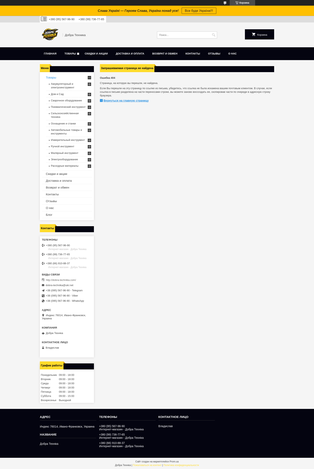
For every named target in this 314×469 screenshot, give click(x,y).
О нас (232, 53)
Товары (70, 53)
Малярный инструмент (64, 152)
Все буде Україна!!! (199, 10)
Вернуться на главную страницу (126, 100)
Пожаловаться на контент (147, 465)
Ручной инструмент (62, 146)
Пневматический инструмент (68, 106)
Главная (50, 53)
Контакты (192, 53)
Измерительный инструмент (68, 139)
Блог (49, 214)
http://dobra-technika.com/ (61, 279)
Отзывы (214, 53)
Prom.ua (174, 461)
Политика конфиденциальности (181, 465)
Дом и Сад (57, 94)
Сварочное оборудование (66, 100)
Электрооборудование (64, 159)
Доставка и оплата (130, 53)
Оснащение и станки (63, 123)
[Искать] (213, 34)
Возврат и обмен (164, 53)
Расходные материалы (64, 165)
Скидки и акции (96, 53)
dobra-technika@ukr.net (59, 285)
